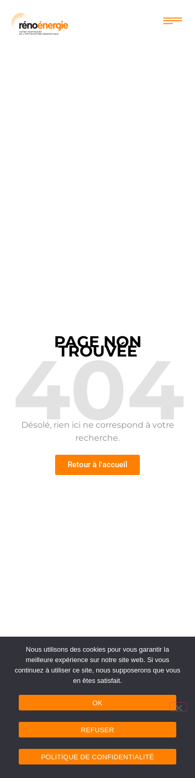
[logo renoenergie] (39, 22)
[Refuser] (178, 706)
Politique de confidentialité (97, 757)
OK (97, 703)
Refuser (97, 730)
